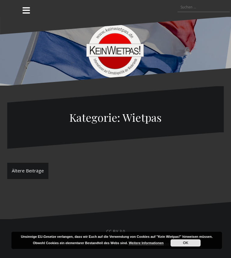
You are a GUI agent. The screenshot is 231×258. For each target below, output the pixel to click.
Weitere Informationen (146, 243)
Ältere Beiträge (28, 171)
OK (185, 243)
